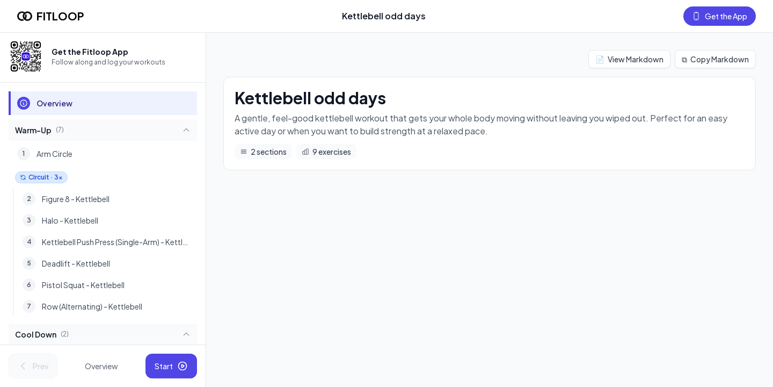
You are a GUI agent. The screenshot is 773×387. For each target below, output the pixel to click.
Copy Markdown (715, 59)
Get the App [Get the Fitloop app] (719, 16)
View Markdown (629, 59)
